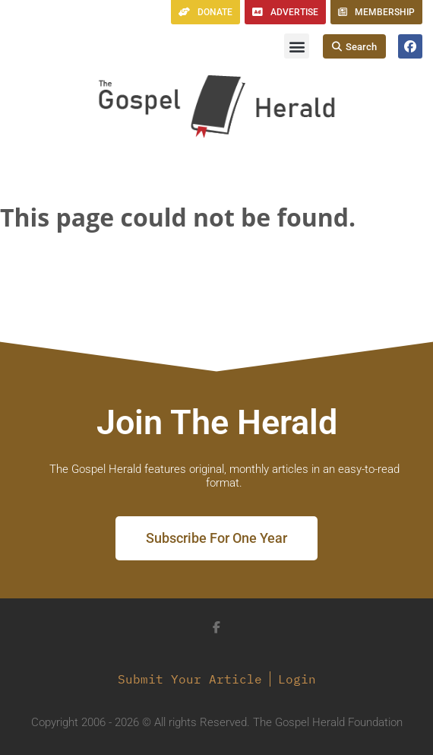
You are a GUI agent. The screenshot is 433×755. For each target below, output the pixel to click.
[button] (296, 46)
